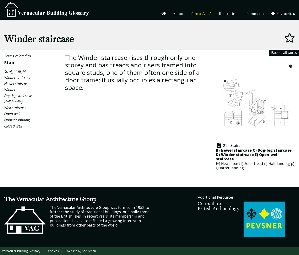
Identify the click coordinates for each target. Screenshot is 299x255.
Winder (10, 89)
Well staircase (15, 107)
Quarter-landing (230, 167)
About (178, 13)
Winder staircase (17, 77)
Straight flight (15, 71)
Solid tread (253, 163)
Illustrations (228, 13)
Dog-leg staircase (18, 95)
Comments (255, 13)
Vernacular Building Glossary (21, 251)
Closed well (13, 126)
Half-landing (279, 163)
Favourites (283, 13)
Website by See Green (81, 251)
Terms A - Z (200, 13)
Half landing (13, 101)
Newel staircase (16, 83)
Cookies (53, 251)
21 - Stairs (228, 145)
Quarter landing (17, 119)
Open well (12, 113)
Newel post (230, 163)
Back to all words (284, 52)
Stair (9, 62)
